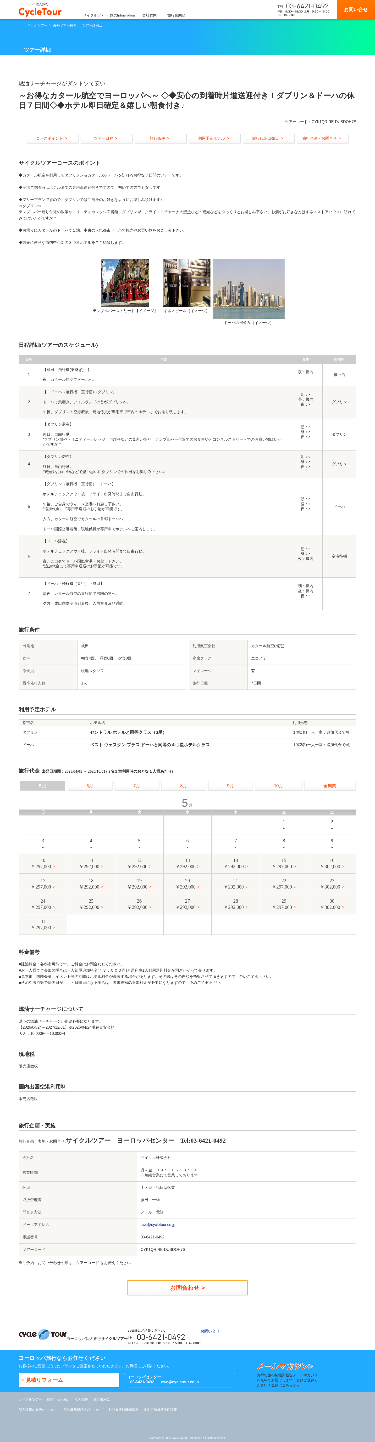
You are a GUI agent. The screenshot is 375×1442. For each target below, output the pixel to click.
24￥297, (41, 904)
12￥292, (137, 864)
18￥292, (89, 884)
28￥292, (233, 904)
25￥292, (89, 904)
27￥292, (185, 904)
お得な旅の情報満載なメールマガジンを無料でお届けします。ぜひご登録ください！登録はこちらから (288, 1374)
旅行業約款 (176, 15)
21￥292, (233, 884)
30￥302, (330, 904)
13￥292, (185, 864)
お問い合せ (356, 9)
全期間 (329, 785)
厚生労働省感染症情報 (160, 1410)
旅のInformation (122, 15)
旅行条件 (157, 138)
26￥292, (137, 904)
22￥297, (282, 884)
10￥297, (41, 864)
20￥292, (185, 884)
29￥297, (282, 904)
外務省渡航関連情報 (124, 1410)
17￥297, (41, 884)
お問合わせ (184, 1287)
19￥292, (137, 884)
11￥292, (89, 864)
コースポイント (49, 138)
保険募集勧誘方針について (84, 1410)
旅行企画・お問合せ (319, 138)
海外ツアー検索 (65, 25)
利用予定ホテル (211, 138)
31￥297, (41, 925)
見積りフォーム (44, 1380)
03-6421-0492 (142, 1382)
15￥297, (282, 864)
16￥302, (330, 864)
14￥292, (233, 864)
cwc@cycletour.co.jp (158, 1225)
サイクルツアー (95, 15)
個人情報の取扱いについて (39, 1410)
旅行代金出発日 (265, 138)
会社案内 (149, 15)
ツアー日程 (103, 138)
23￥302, (330, 884)
